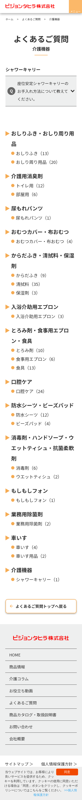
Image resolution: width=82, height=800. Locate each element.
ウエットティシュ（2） (39, 476)
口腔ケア (21, 381)
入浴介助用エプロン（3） (41, 316)
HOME (15, 655)
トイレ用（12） (31, 185)
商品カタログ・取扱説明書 (32, 714)
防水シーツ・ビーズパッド (42, 405)
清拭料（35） (29, 284)
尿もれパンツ (27, 208)
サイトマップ (16, 764)
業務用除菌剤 (27, 514)
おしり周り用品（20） (38, 162)
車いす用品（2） (32, 556)
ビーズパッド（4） (34, 423)
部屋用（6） (28, 194)
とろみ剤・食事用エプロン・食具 (40, 335)
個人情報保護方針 (57, 764)
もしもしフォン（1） (37, 500)
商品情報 (17, 666)
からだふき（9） (32, 275)
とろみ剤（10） (31, 350)
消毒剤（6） (28, 468)
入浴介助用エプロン (34, 306)
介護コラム (19, 678)
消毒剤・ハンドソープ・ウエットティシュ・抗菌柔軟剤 (42, 448)
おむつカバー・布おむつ (40, 232)
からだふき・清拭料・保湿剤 (42, 260)
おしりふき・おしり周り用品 (42, 138)
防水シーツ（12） (33, 415)
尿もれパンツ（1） (35, 218)
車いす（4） (28, 547)
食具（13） (27, 367)
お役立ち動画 (21, 690)
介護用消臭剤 (27, 176)
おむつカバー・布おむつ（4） (45, 241)
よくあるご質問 (23, 702)
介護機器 (21, 570)
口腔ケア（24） (31, 391)
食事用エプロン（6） (37, 359)
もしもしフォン (29, 490)
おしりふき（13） (33, 153)
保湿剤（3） (28, 293)
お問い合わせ (21, 726)
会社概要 (17, 738)
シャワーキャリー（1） (39, 579)
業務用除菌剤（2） (34, 523)
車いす (19, 537)
